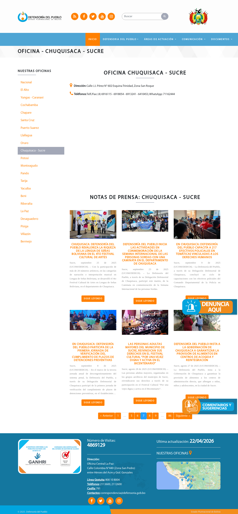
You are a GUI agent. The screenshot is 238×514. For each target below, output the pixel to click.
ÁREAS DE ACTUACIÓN (159, 39)
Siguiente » (183, 415)
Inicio (92, 39)
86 (169, 415)
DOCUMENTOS (221, 39)
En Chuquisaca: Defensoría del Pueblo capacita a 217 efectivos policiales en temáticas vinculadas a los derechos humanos (197, 251)
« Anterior (106, 415)
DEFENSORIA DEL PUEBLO (120, 39)
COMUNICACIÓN (193, 39)
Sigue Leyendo (93, 298)
